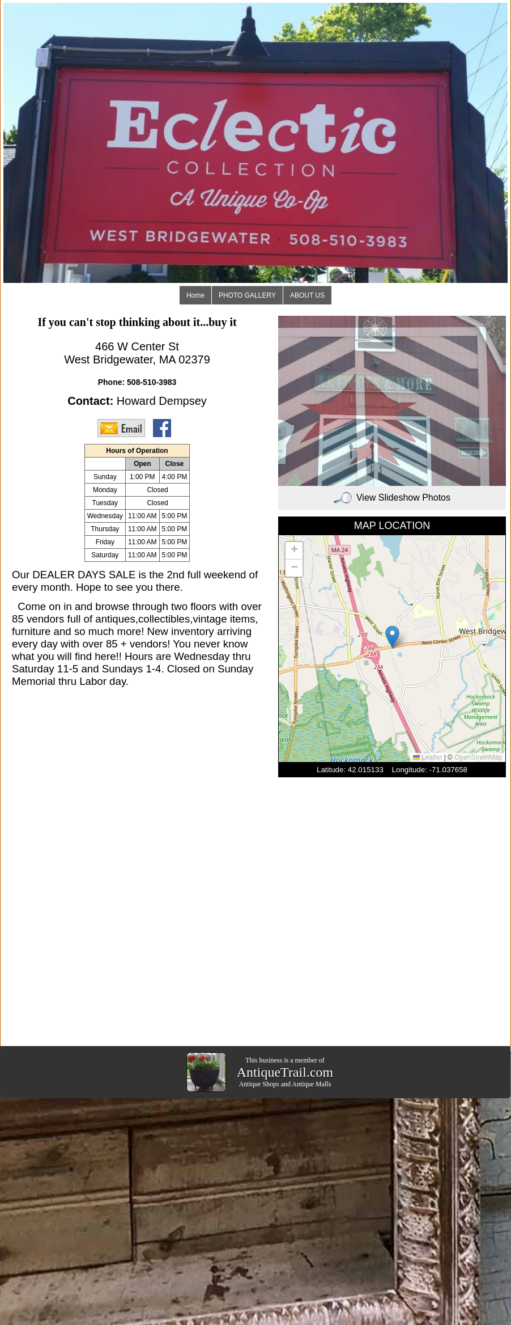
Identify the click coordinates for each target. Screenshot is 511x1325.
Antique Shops (259, 1084)
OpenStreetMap (478, 757)
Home (195, 295)
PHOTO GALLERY (247, 295)
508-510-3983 (151, 382)
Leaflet (427, 757)
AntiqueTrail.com (285, 1072)
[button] (392, 637)
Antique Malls (311, 1084)
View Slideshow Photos (392, 497)
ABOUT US (307, 295)
